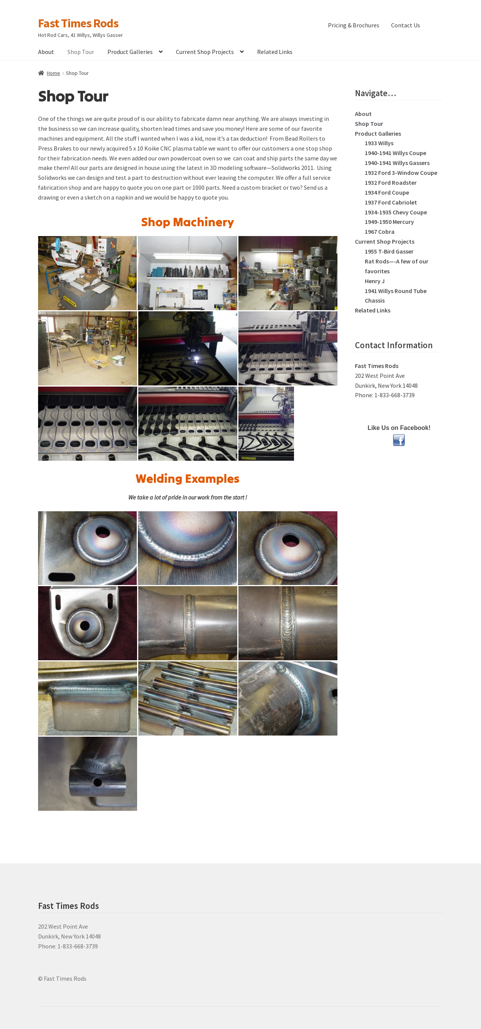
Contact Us (405, 25)
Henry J (375, 281)
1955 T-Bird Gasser (389, 251)
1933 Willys (379, 143)
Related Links (274, 51)
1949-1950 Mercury (389, 221)
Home (53, 73)
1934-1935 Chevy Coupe (396, 212)
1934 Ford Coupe (387, 192)
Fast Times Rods (78, 23)
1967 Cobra (380, 231)
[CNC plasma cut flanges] (87, 424)
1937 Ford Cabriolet (391, 202)
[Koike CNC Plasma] (187, 424)
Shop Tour (80, 51)
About (46, 51)
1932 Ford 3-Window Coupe (401, 172)
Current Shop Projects (205, 51)
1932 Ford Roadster (391, 182)
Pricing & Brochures (353, 25)
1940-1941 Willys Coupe (395, 153)
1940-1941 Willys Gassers (397, 162)
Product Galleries (130, 51)
